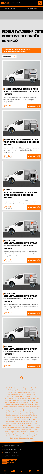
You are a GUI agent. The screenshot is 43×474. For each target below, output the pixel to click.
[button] (9, 56)
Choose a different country (13, 449)
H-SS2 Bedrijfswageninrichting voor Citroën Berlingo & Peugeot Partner (21, 91)
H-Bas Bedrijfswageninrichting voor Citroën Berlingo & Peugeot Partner (21, 142)
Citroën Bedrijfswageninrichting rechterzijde (20, 388)
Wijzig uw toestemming (11, 456)
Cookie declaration (10, 452)
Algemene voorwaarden (12, 446)
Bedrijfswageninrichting (22, 49)
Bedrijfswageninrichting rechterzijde (14, 51)
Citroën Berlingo (9, 49)
